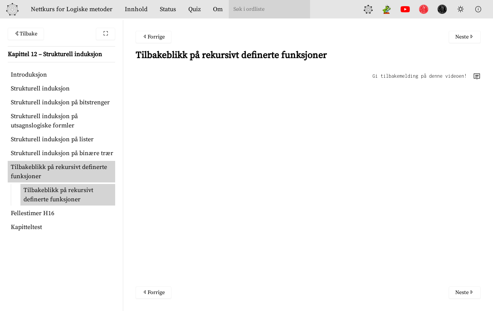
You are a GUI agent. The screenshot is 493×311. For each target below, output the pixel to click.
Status (168, 9)
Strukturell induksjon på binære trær (62, 153)
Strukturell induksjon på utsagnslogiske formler (44, 120)
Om (218, 9)
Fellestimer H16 (32, 213)
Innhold (136, 9)
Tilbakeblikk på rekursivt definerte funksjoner (59, 171)
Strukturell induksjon (40, 88)
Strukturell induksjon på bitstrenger (60, 102)
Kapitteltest (26, 227)
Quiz (194, 9)
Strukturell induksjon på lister (52, 139)
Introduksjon (29, 75)
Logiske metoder (71, 9)
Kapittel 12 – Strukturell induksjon (55, 54)
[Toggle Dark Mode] (460, 9)
